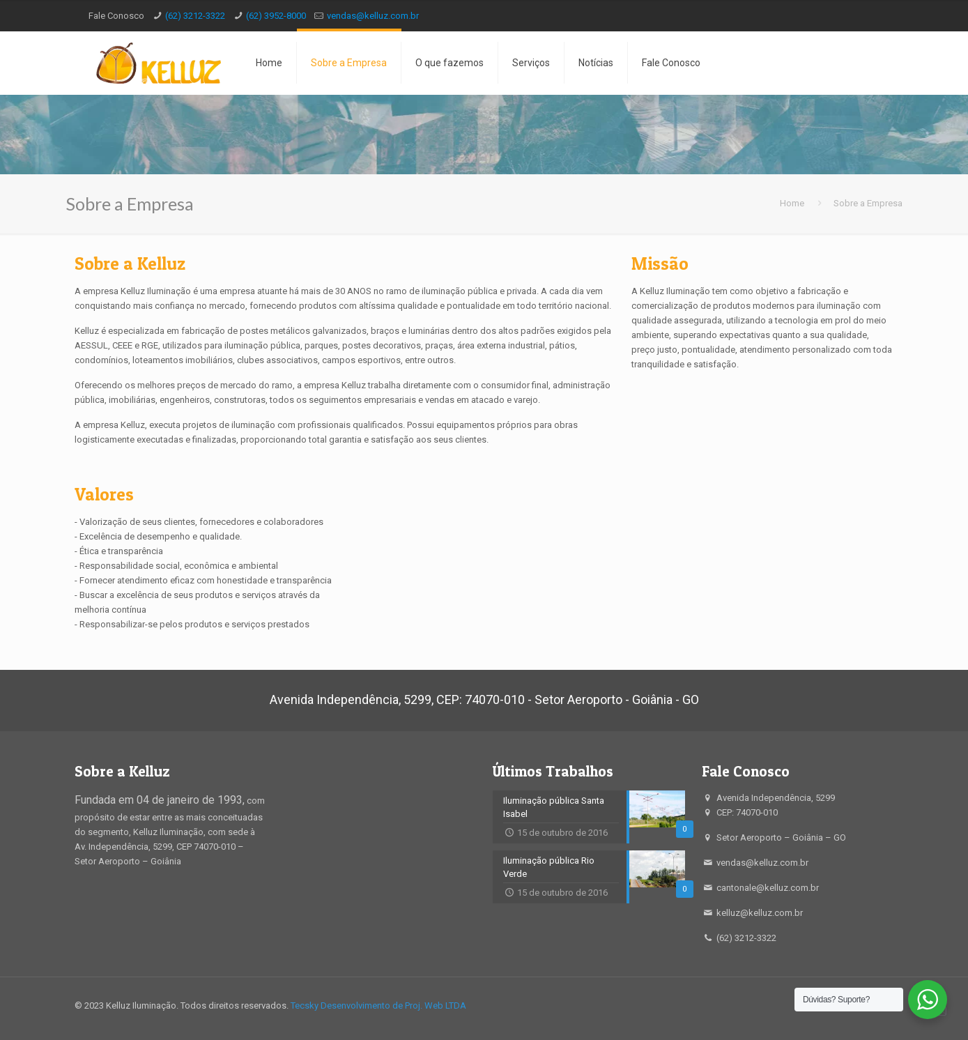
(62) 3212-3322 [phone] (195, 15)
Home (792, 203)
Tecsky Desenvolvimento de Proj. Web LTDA (378, 1005)
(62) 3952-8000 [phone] (276, 15)
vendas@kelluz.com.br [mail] (373, 15)
